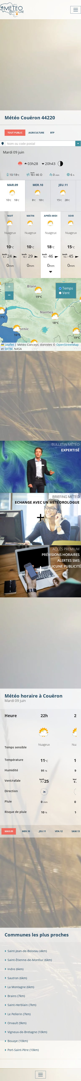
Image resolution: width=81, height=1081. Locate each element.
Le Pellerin (18, 1014)
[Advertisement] (40, 64)
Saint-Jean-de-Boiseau (26, 951)
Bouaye (16, 1041)
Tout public (15, 132)
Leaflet (7, 345)
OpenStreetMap (67, 345)
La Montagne (19, 987)
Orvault (15, 1023)
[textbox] (43, 144)
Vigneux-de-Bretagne (26, 1032)
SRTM (9, 349)
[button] (39, 292)
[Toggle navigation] (75, 10)
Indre (14, 969)
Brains (15, 996)
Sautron (16, 978)
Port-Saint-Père (22, 1050)
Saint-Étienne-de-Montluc (28, 960)
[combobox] (43, 143)
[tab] (8, 831)
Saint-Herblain (20, 1005)
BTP (52, 132)
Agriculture (36, 132)
